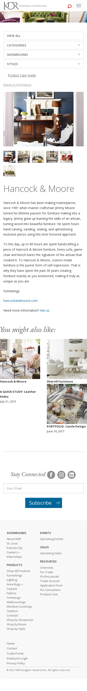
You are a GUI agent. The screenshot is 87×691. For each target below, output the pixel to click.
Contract (12, 615)
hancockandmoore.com (20, 300)
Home (11, 643)
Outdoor (12, 611)
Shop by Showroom (20, 620)
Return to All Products (17, 85)
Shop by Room (16, 624)
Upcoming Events (51, 539)
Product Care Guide (22, 75)
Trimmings (14, 598)
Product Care (49, 594)
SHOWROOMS (17, 54)
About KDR (14, 539)
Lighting (12, 580)
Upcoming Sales (51, 553)
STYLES (12, 64)
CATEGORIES (16, 45)
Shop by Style (16, 629)
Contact (12, 648)
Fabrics (11, 593)
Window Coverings (19, 606)
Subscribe (40, 502)
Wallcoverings (16, 602)
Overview (46, 568)
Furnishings (14, 575)
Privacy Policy (16, 663)
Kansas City (15, 548)
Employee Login (17, 658)
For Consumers (50, 590)
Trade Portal (15, 653)
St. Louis (12, 543)
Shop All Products (18, 571)
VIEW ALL (14, 36)
